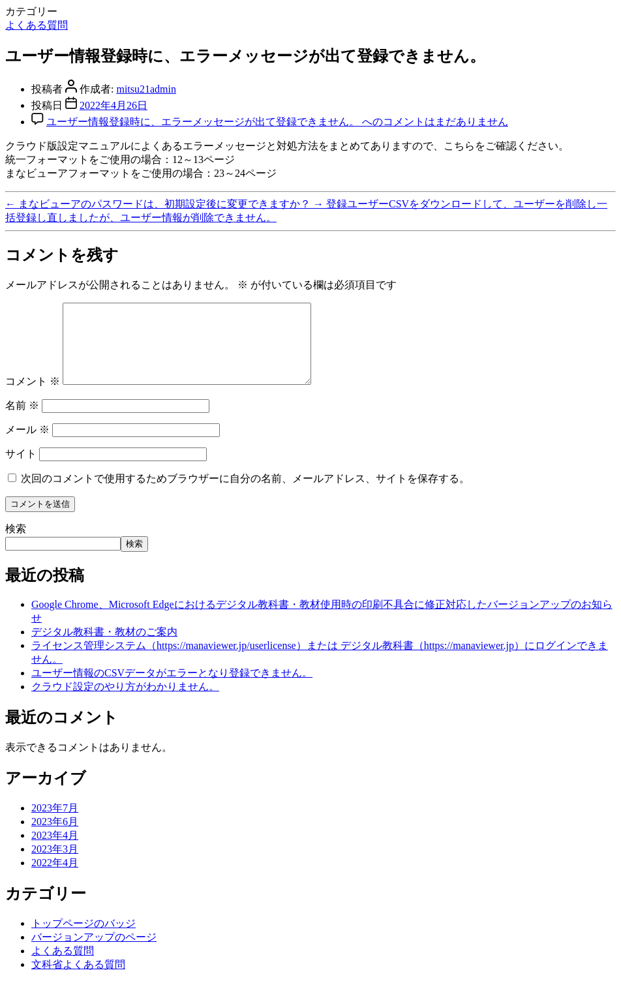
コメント (32, 396)
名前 (22, 421)
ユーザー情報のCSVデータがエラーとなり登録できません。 (171, 688)
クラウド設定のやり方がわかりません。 (125, 702)
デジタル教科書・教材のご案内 (104, 647)
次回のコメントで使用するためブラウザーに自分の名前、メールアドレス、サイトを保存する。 (245, 494)
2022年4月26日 (113, 105)
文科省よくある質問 (78, 980)
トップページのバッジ (83, 939)
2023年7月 (54, 823)
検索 (15, 544)
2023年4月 (54, 850)
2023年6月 (54, 837)
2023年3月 (54, 864)
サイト (21, 469)
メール (27, 445)
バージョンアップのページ (94, 952)
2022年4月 (54, 878)
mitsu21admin (146, 89)
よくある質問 (36, 25)
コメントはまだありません (277, 121)
